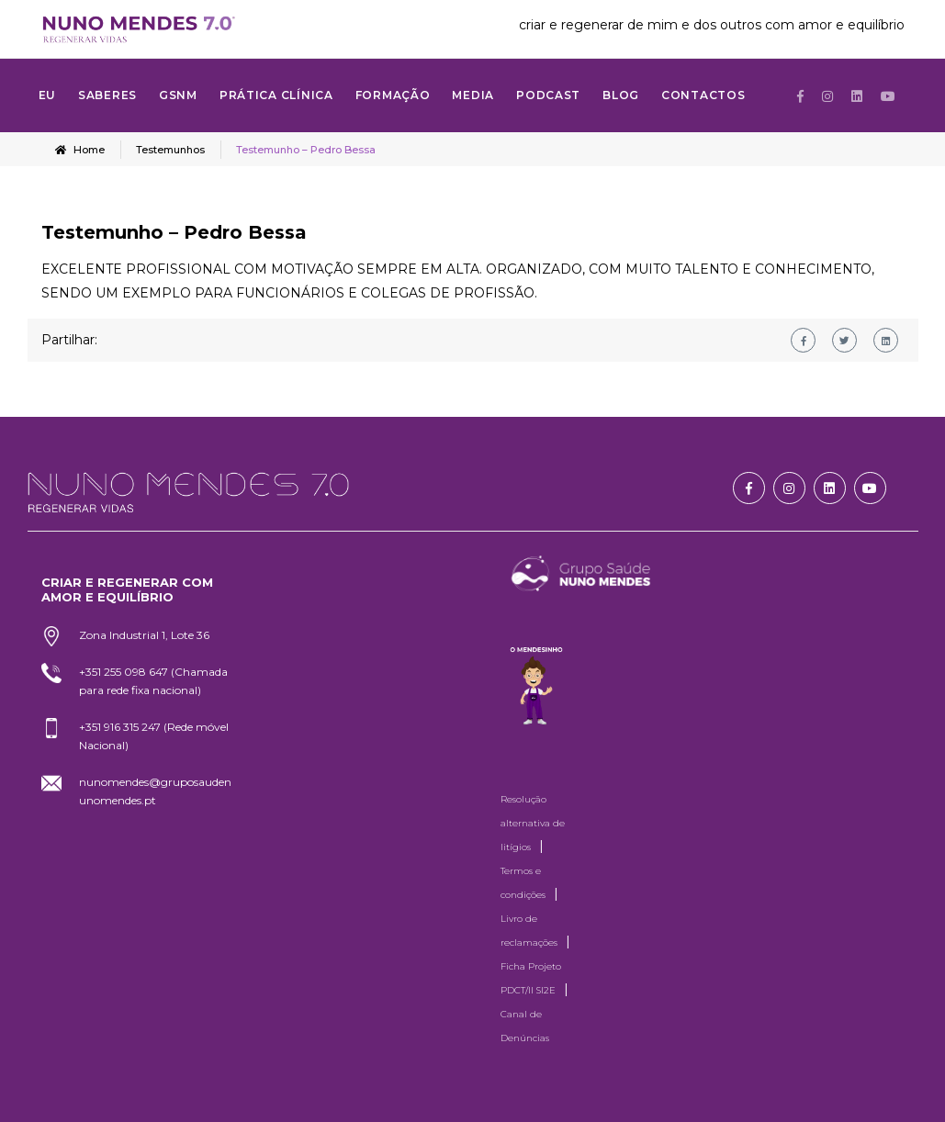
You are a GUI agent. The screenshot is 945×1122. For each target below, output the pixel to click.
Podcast (548, 95)
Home (80, 149)
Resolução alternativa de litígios (533, 823)
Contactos (703, 95)
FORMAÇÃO (393, 95)
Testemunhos (170, 149)
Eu (47, 95)
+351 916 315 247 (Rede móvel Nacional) (154, 736)
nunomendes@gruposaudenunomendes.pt (155, 791)
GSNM (178, 95)
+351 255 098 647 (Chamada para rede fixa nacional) (153, 681)
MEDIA (473, 95)
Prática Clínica (276, 95)
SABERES (107, 95)
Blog (620, 95)
